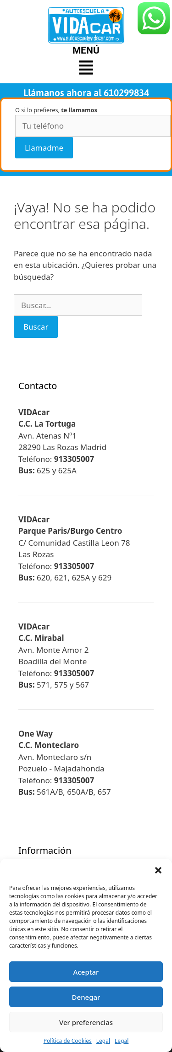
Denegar (86, 997)
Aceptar (86, 971)
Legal (103, 1041)
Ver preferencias (86, 1022)
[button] (158, 870)
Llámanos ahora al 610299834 (86, 92)
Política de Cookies (68, 1041)
